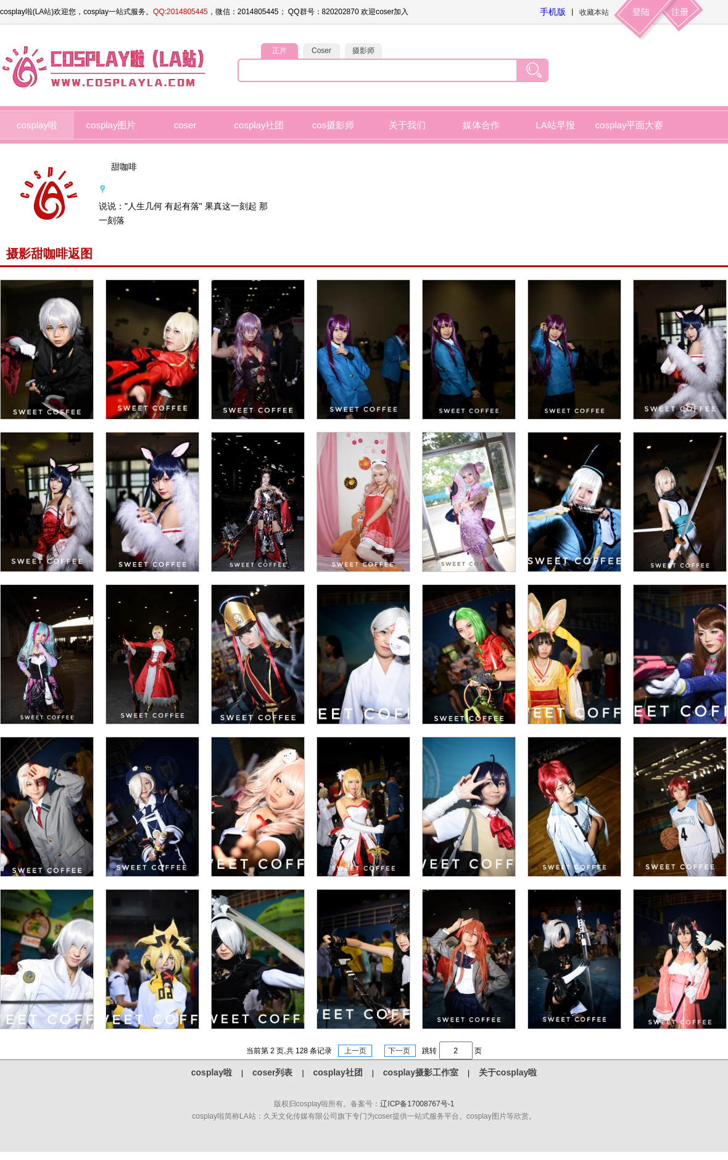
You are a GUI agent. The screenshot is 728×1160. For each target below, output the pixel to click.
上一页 (355, 1050)
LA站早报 (555, 125)
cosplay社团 (259, 125)
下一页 (400, 1050)
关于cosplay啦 (508, 1072)
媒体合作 (481, 125)
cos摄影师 (333, 125)
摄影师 (363, 50)
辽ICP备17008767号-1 (417, 1104)
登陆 (641, 12)
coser (185, 125)
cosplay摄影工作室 (420, 1072)
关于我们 (407, 125)
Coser (321, 50)
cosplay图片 (111, 125)
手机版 (553, 12)
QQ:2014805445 (180, 11)
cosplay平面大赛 (629, 125)
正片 (279, 50)
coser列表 (272, 1072)
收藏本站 (594, 12)
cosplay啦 (37, 125)
